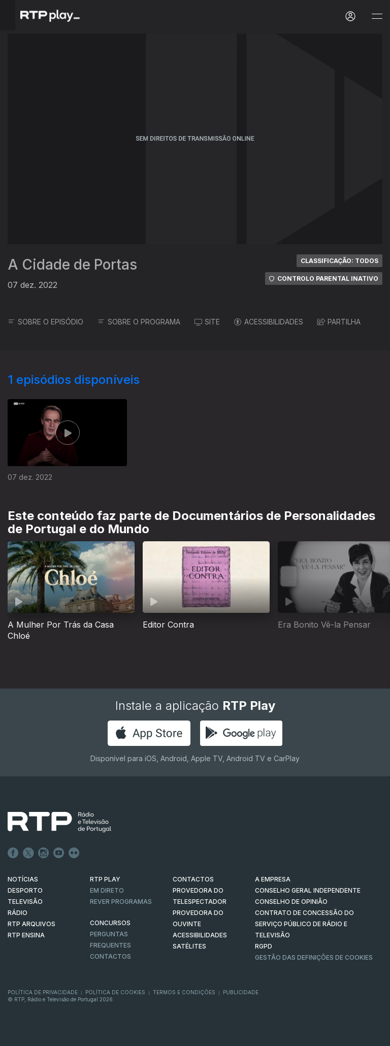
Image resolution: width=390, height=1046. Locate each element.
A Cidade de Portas (72, 264)
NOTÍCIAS (23, 879)
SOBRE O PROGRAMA (139, 321)
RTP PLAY (105, 879)
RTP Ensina (26, 935)
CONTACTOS (193, 879)
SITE (207, 321)
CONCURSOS (110, 923)
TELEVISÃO (25, 901)
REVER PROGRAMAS (121, 901)
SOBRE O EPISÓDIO (45, 321)
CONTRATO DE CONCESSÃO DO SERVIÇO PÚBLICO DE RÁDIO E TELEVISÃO (304, 924)
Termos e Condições (184, 992)
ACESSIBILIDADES (268, 321)
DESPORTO (25, 890)
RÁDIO (17, 913)
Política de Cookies (115, 992)
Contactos (110, 956)
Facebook (13, 853)
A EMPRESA (272, 879)
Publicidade (240, 992)
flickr (74, 853)
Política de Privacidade (43, 992)
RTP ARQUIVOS (31, 924)
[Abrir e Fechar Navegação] (377, 16)
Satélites (189, 946)
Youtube (58, 853)
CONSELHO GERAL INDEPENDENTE (308, 890)
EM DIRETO (107, 890)
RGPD (263, 946)
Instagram (43, 853)
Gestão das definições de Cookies (314, 957)
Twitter (28, 853)
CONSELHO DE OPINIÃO (291, 901)
